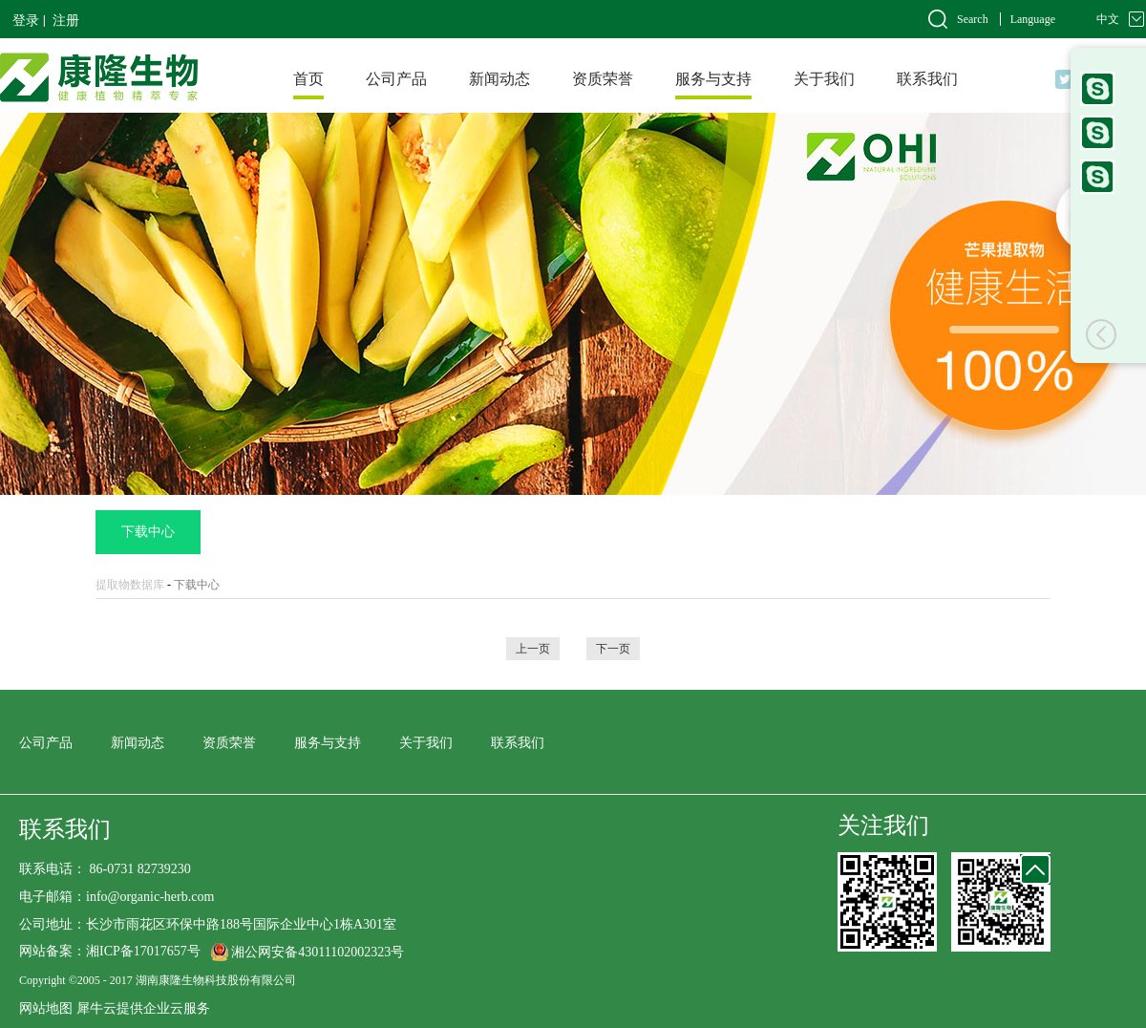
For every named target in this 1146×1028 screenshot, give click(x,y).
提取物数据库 (130, 584)
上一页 (533, 648)
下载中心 (197, 584)
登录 (25, 20)
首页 (308, 79)
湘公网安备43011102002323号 (317, 952)
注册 (66, 20)
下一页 (613, 648)
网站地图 (46, 1008)
